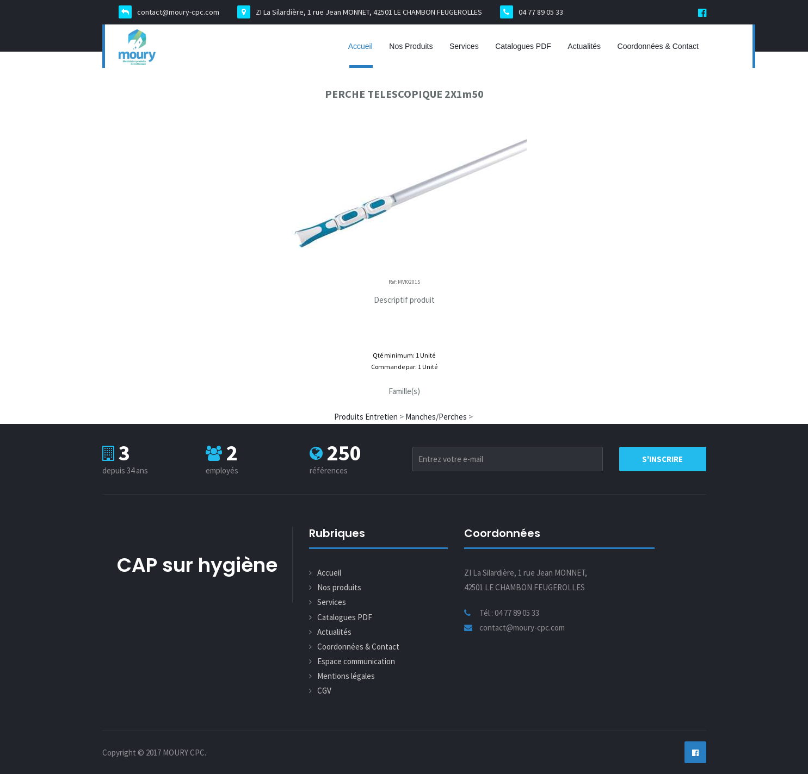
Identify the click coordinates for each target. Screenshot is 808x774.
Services (464, 46)
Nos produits (411, 46)
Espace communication (356, 661)
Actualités (584, 46)
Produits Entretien (366, 416)
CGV (324, 690)
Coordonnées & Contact (658, 46)
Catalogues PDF (523, 46)
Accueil (360, 46)
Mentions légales (346, 676)
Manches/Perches (436, 416)
